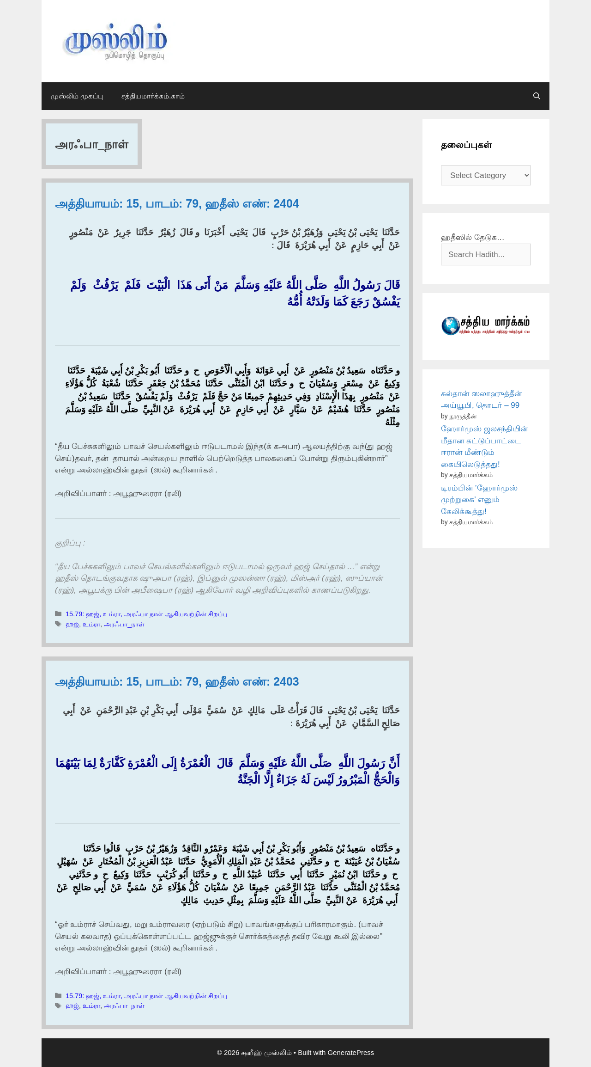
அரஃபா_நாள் (124, 624)
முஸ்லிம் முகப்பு (77, 96)
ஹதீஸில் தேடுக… (473, 237)
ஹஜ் (72, 624)
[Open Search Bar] (536, 96)
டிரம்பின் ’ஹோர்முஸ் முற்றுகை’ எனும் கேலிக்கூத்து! (479, 500)
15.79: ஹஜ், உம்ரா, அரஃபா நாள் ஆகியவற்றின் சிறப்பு (146, 614)
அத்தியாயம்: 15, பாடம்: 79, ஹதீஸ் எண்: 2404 (177, 203)
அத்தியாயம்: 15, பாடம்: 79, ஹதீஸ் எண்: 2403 (177, 681)
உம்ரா (91, 624)
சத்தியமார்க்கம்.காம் (153, 96)
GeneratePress (350, 1052)
